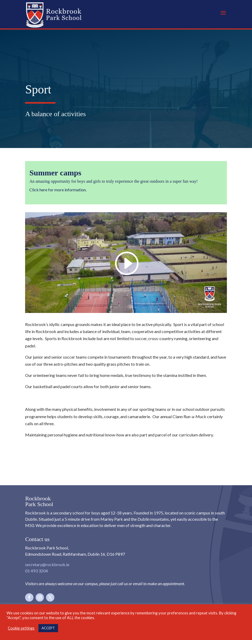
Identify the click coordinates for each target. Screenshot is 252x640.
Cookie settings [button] (21, 628)
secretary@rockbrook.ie (47, 564)
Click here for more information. (58, 189)
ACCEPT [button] (48, 628)
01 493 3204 (36, 570)
